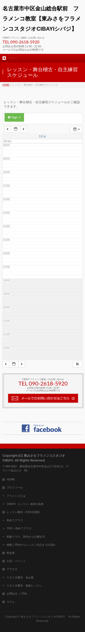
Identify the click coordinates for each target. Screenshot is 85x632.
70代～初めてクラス (19, 528)
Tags (14, 117)
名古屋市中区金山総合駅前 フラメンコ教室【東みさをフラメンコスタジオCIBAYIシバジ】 (41, 18)
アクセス (12, 569)
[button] (77, 364)
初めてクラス (15, 520)
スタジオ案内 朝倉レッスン (24, 585)
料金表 (11, 552)
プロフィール (15, 487)
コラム (11, 601)
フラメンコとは (16, 495)
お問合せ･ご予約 (17, 593)
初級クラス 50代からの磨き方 (26, 536)
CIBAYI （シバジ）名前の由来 (25, 504)
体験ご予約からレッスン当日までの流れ (31, 544)
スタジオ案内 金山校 (20, 577)
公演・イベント (16, 561)
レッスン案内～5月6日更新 (23, 512)
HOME (11, 479)
